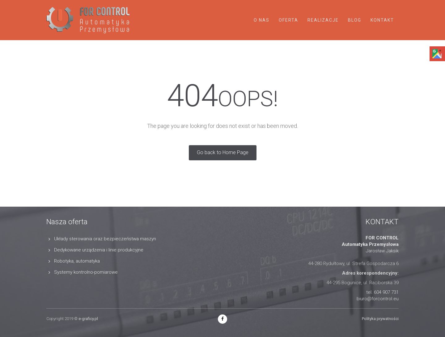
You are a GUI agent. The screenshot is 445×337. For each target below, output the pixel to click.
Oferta (288, 20)
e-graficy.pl (88, 318)
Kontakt (382, 20)
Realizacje (323, 20)
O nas (261, 20)
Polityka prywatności (380, 318)
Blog (354, 20)
